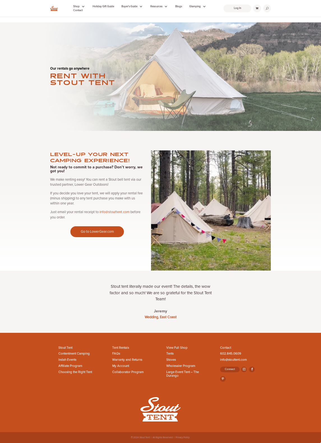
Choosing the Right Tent (75, 372)
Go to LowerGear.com (97, 231)
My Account (120, 366)
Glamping (195, 6)
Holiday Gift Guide (103, 6)
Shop (76, 6)
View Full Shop (177, 348)
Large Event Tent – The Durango (182, 374)
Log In (237, 8)
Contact (78, 10)
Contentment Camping (74, 353)
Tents (170, 353)
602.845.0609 (230, 353)
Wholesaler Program (180, 366)
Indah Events (67, 360)
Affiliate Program (70, 366)
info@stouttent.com (115, 212)
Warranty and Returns (127, 360)
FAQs (116, 353)
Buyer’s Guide (129, 6)
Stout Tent (65, 348)
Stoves (171, 360)
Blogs (178, 6)
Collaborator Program (128, 372)
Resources (156, 6)
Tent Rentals (120, 348)
